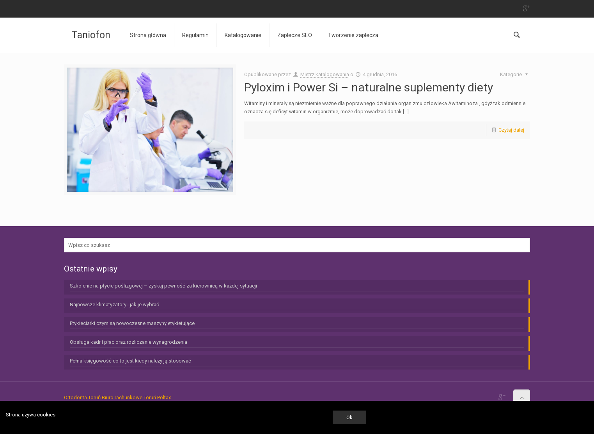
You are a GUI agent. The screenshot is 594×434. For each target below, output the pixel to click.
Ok (349, 417)
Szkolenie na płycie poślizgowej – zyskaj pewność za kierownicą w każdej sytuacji (163, 286)
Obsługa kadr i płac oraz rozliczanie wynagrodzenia (128, 342)
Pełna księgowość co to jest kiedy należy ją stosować (130, 361)
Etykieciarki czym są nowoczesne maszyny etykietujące (132, 323)
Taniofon (91, 35)
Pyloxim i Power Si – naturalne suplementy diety (368, 87)
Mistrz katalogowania (324, 74)
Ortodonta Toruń (82, 397)
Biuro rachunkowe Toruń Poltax (136, 397)
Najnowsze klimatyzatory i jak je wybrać (114, 304)
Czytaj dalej (511, 130)
